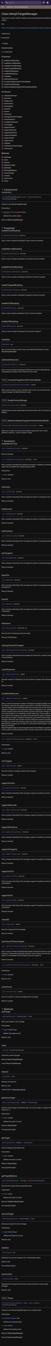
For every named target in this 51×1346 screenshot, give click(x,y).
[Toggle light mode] (47, 3)
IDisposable (5, 38)
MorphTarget (21, 1016)
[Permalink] (5, 24)
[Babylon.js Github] (44, 3)
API (3, 7)
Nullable (31, 197)
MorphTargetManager (21, 7)
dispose (23, 1089)
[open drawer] (2, 3)
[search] (16, 3)
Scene (37, 197)
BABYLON (10, 7)
